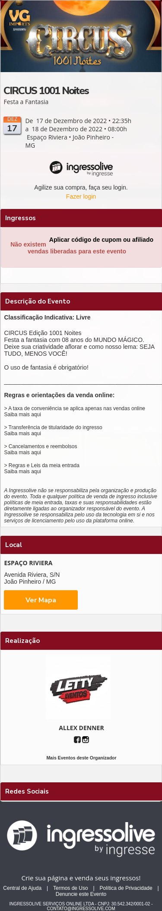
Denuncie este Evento (81, 894)
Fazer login (81, 196)
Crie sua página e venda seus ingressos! (81, 877)
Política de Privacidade (126, 888)
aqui (36, 414)
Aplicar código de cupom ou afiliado (101, 239)
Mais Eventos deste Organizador (81, 757)
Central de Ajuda (22, 888)
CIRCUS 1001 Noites (46, 91)
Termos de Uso (70, 888)
